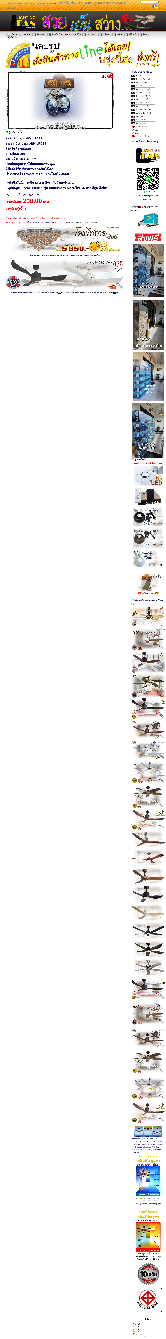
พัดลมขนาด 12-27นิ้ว (141, 82)
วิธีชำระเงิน (131, 34)
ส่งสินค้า (118, 34)
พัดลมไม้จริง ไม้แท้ (140, 79)
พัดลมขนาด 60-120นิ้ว (141, 110)
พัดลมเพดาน (40, 34)
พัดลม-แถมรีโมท (72, 34)
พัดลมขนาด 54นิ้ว (140, 103)
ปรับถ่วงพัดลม (90, 34)
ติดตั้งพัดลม (105, 34)
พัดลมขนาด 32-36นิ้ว (141, 89)
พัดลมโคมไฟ (55, 34)
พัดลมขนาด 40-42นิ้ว (141, 93)
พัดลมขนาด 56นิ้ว (140, 106)
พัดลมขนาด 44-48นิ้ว (141, 96)
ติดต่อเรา (144, 34)
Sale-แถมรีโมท (139, 127)
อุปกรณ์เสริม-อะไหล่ (141, 113)
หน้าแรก (12, 34)
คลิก (59, 293)
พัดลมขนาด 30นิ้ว (140, 86)
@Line (11, 37)
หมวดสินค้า (25, 34)
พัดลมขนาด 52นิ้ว (140, 99)
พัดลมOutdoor (138, 123)
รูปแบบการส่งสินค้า (140, 136)
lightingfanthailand (151, 196)
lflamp (151, 200)
